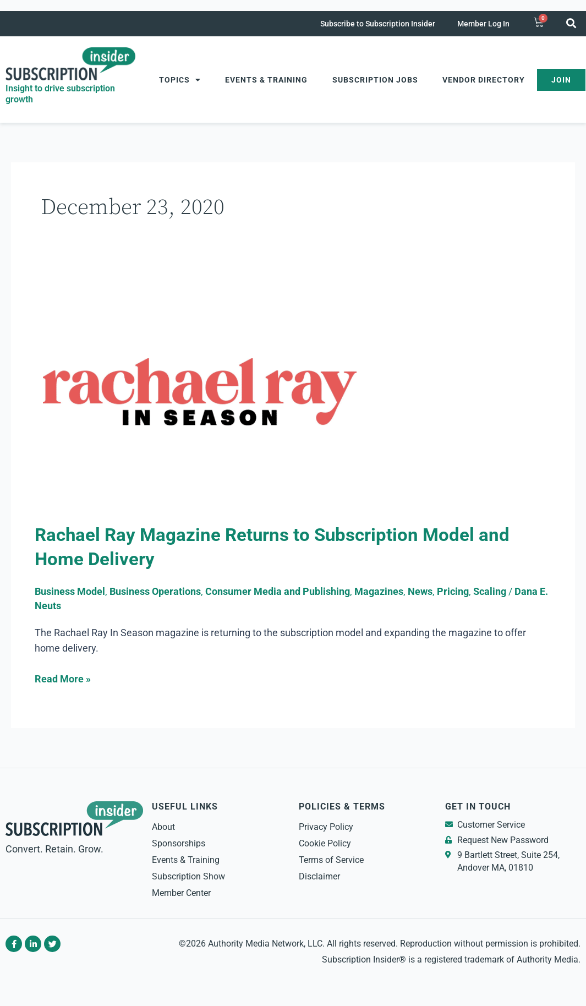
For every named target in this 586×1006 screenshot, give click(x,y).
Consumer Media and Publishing (277, 591)
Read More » (63, 678)
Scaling (489, 591)
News (420, 591)
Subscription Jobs (375, 79)
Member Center (181, 893)
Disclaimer (319, 876)
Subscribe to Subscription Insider (377, 23)
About (163, 827)
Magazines (378, 591)
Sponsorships (178, 843)
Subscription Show (188, 876)
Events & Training (266, 79)
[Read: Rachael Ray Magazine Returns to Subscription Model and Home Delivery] (200, 397)
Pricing (453, 591)
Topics (180, 79)
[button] (571, 23)
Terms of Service (331, 860)
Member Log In (483, 23)
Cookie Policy (325, 843)
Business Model (70, 591)
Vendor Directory (483, 79)
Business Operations (155, 591)
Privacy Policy (326, 827)
